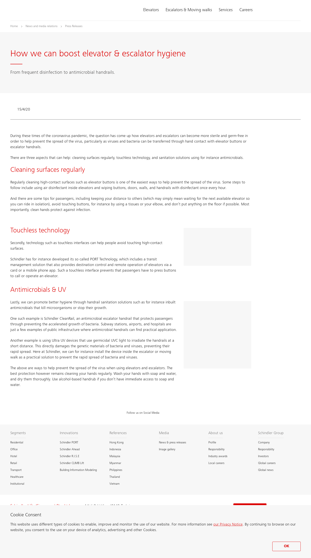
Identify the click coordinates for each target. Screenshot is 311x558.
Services (225, 10)
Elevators (151, 10)
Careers (245, 10)
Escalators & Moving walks (189, 10)
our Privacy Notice (228, 525)
